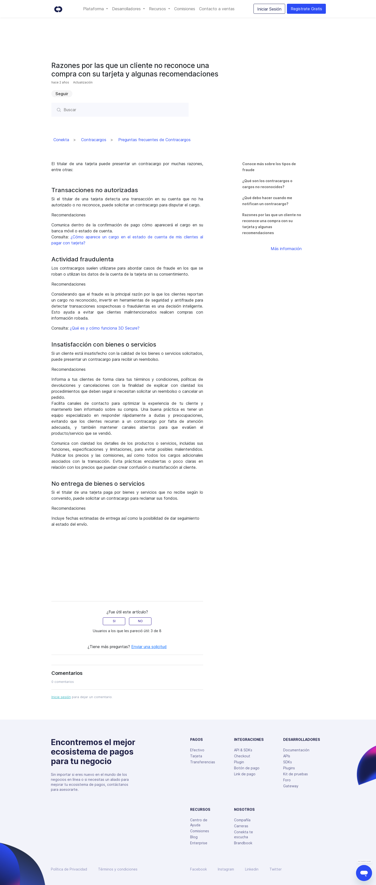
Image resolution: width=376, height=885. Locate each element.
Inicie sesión (61, 697)
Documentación (296, 750)
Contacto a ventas (217, 8)
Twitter (275, 869)
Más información (286, 248)
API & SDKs (243, 750)
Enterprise (198, 843)
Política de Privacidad (69, 869)
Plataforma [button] (94, 8)
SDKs (287, 762)
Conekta (61, 139)
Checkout (242, 756)
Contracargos (93, 139)
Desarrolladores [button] (127, 8)
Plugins (289, 768)
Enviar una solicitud (149, 646)
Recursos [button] (158, 8)
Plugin (239, 762)
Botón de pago (246, 768)
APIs (286, 756)
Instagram (226, 869)
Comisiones (184, 8)
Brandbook (243, 843)
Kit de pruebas (295, 774)
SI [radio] (114, 621)
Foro (287, 780)
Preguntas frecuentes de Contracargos (154, 139)
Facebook (198, 869)
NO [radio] (140, 621)
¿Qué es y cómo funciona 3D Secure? (104, 328)
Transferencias (202, 762)
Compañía (242, 820)
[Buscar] (120, 110)
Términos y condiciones (117, 869)
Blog (194, 837)
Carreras (241, 826)
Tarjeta (196, 756)
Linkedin (251, 869)
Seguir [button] (61, 93)
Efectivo (197, 750)
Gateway (290, 786)
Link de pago (244, 774)
